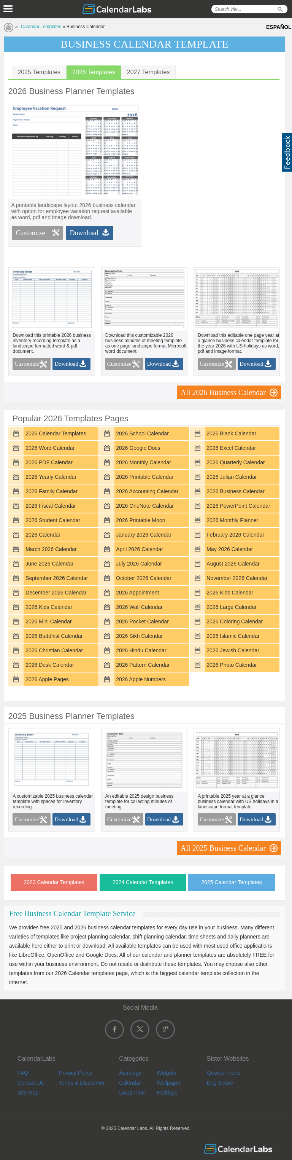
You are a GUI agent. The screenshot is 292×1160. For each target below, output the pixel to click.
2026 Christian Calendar (54, 650)
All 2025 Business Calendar (223, 848)
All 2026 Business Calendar (223, 392)
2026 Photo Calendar (231, 665)
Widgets (166, 1073)
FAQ (22, 1073)
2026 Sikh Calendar (139, 636)
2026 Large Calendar (231, 607)
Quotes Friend (224, 1073)
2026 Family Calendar (51, 491)
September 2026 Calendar (56, 578)
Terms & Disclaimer (82, 1083)
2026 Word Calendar (50, 448)
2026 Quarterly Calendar (235, 462)
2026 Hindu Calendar (141, 650)
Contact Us (30, 1083)
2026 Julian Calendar (231, 477)
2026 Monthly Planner (232, 520)
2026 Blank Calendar (231, 433)
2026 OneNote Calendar (145, 506)
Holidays (167, 1093)
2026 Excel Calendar (231, 448)
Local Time (132, 1093)
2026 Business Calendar (235, 491)
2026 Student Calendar (52, 520)
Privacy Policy (75, 1073)
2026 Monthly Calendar (143, 462)
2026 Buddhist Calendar (54, 636)
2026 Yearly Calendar (50, 477)
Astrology (130, 1073)
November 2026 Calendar (236, 578)
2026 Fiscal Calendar (50, 506)
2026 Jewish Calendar (232, 650)
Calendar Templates (41, 26)
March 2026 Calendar (51, 549)
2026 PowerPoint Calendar (238, 506)
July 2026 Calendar (139, 564)
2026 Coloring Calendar (234, 621)
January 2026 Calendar (143, 535)
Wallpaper (169, 1083)
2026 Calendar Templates (55, 433)
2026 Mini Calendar (48, 621)
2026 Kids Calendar (229, 593)
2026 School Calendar (142, 433)
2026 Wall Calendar (139, 607)
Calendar (130, 1083)
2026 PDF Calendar (49, 462)
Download (84, 233)
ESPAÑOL (279, 27)
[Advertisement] (214, 156)
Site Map (27, 1093)
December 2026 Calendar (55, 593)
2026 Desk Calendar (49, 665)
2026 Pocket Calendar (142, 621)
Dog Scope (220, 1083)
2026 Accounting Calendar (147, 491)
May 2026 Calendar (229, 549)
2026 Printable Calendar (144, 477)
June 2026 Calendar (49, 564)
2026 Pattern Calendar (143, 665)
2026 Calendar (42, 535)
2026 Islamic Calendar (232, 636)
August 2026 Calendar (232, 564)
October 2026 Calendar (143, 578)
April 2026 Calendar (139, 549)
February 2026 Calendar (235, 535)
